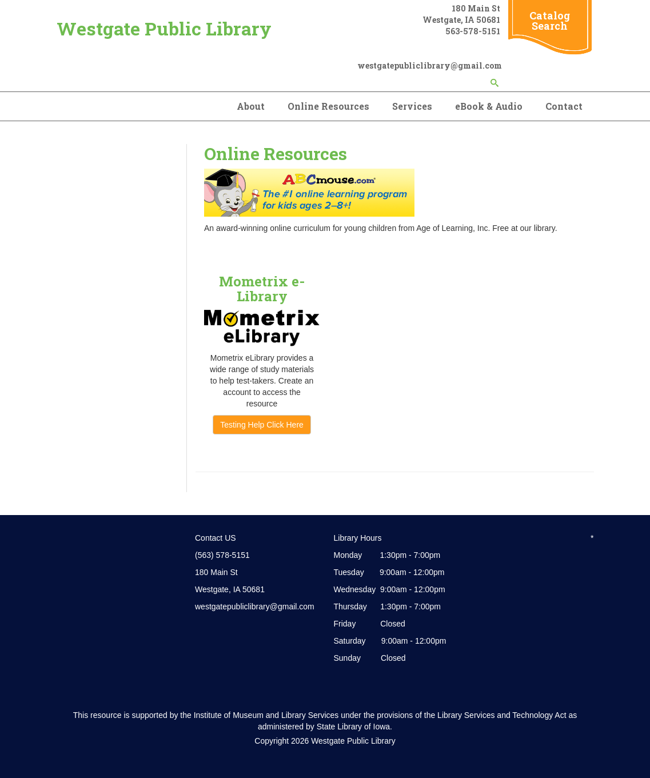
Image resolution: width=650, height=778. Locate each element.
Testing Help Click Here (262, 424)
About (251, 106)
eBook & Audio (489, 106)
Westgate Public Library (164, 28)
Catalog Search (549, 21)
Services (412, 106)
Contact (564, 106)
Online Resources (328, 106)
